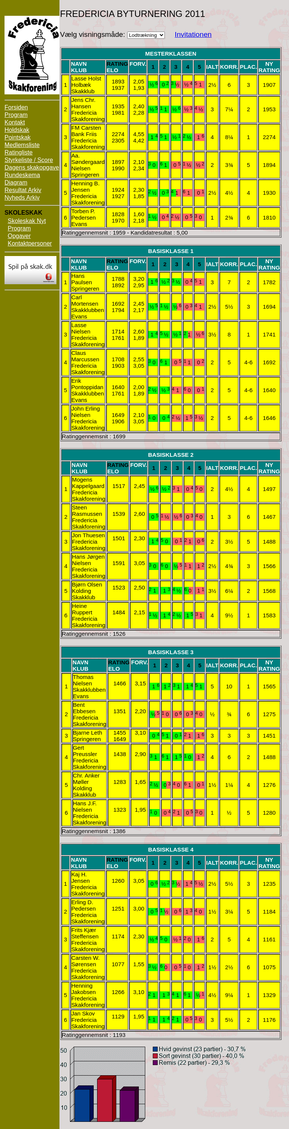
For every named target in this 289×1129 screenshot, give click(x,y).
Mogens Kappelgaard (88, 482)
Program (16, 115)
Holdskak (17, 130)
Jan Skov (82, 1013)
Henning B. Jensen (85, 186)
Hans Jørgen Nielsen (88, 559)
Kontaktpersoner (30, 243)
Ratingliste (19, 152)
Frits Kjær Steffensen (84, 933)
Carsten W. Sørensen (85, 961)
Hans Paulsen (81, 279)
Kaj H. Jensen (80, 877)
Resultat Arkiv (23, 190)
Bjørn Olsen (87, 584)
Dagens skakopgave (32, 167)
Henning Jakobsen (83, 988)
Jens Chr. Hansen (83, 103)
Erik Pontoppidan (87, 383)
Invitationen (193, 34)
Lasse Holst (86, 78)
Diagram (16, 182)
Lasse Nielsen (80, 328)
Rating (117, 64)
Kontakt (15, 122)
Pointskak (17, 137)
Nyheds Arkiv (22, 197)
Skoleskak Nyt (27, 221)
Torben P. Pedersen (83, 214)
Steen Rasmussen (87, 510)
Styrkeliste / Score (29, 160)
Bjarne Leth (87, 732)
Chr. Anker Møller (86, 778)
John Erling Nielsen (85, 411)
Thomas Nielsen (83, 680)
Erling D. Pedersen (83, 905)
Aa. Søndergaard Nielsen (88, 161)
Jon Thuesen (88, 535)
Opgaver (19, 236)
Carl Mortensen (84, 300)
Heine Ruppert (82, 609)
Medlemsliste (22, 145)
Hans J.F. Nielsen (85, 806)
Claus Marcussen (85, 356)
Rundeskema (22, 175)
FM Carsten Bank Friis (86, 130)
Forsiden (16, 107)
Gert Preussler (85, 750)
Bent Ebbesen (84, 708)
